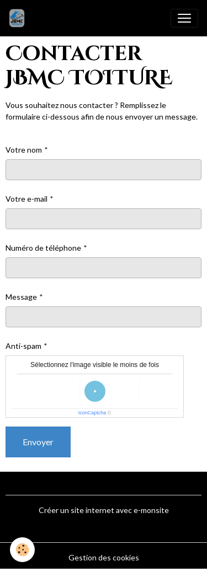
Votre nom (24, 149)
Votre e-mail (26, 198)
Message (21, 296)
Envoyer (38, 441)
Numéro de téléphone (43, 247)
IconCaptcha (92, 412)
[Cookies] (22, 549)
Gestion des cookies (103, 557)
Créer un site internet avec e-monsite (104, 510)
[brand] (19, 18)
